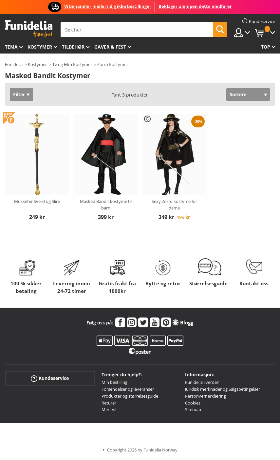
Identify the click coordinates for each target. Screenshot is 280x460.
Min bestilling (114, 382)
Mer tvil (109, 409)
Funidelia (14, 64)
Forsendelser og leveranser (128, 389)
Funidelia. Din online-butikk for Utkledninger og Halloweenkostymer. (28, 29)
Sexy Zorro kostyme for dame (174, 204)
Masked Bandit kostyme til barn (106, 204)
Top (265, 47)
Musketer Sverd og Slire (37, 201)
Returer (109, 403)
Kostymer (40, 47)
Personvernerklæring (205, 396)
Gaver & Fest (110, 47)
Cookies (192, 403)
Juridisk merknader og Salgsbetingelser (222, 389)
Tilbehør (73, 47)
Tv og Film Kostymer (72, 64)
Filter (19, 94)
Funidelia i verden (202, 382)
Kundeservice (50, 378)
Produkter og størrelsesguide (130, 396)
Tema (11, 47)
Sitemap (193, 409)
